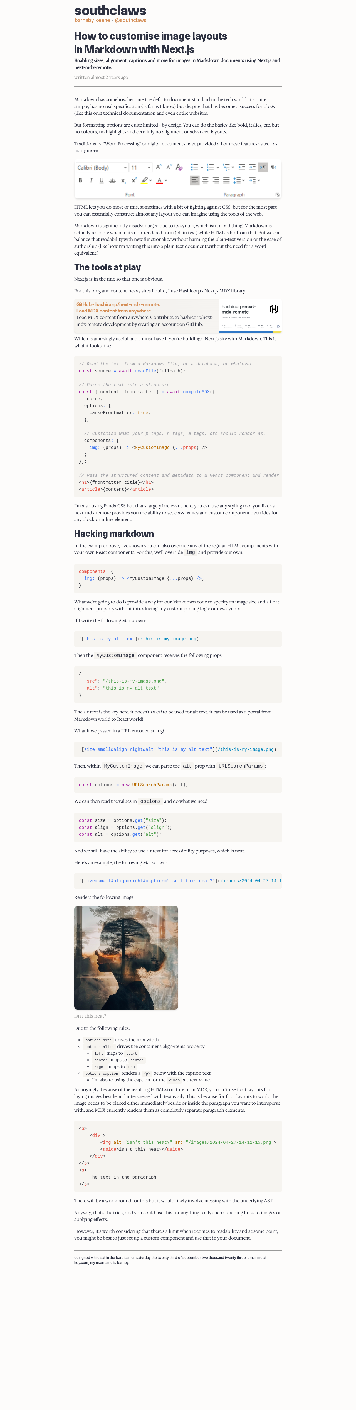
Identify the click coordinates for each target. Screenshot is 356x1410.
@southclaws (136, 26)
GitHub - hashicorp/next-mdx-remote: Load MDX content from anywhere (122, 384)
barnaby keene (96, 26)
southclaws (114, 18)
